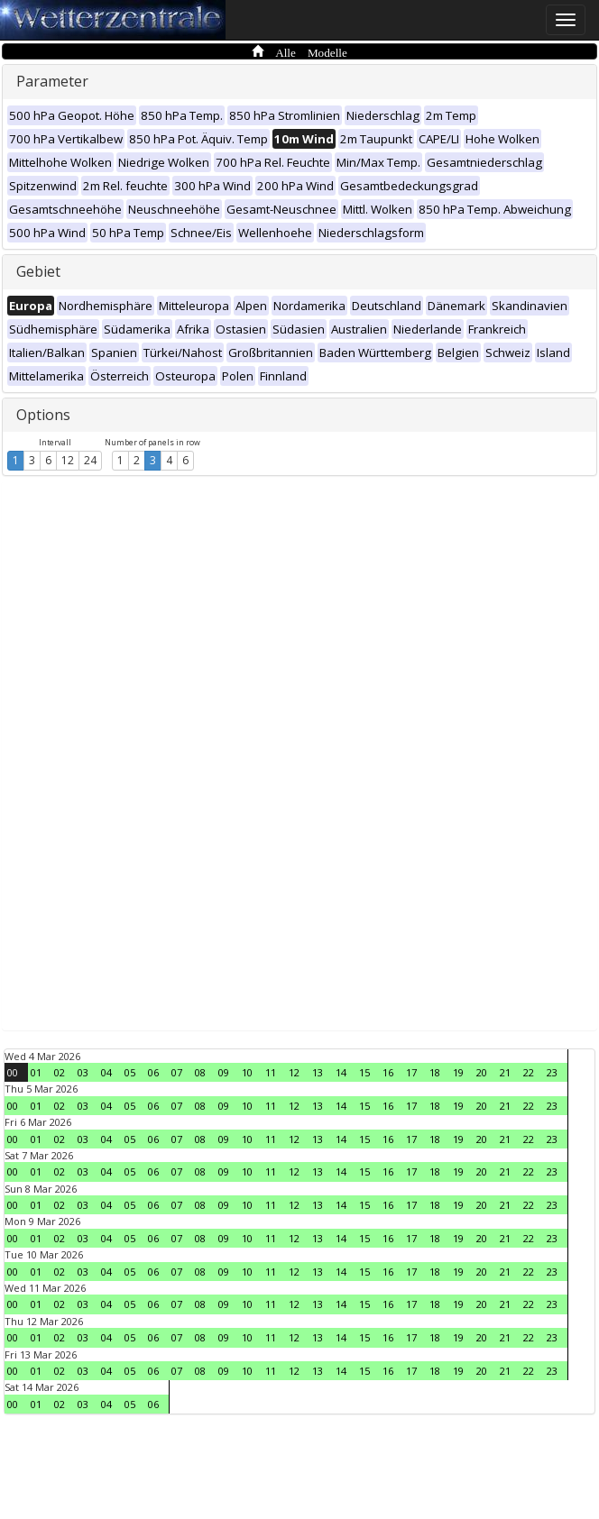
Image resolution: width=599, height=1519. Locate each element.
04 (106, 1072)
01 (36, 1072)
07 (176, 1072)
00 (12, 1072)
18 (434, 1072)
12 (67, 460)
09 (223, 1072)
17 (411, 1072)
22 (528, 1072)
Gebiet (38, 271)
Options (43, 415)
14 (341, 1072)
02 (59, 1072)
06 (153, 1072)
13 (317, 1072)
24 (90, 460)
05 (129, 1072)
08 (200, 1072)
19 (458, 1072)
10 (247, 1072)
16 (387, 1072)
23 (552, 1072)
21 (505, 1072)
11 (270, 1072)
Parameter (52, 81)
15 (364, 1072)
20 (481, 1072)
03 (83, 1072)
